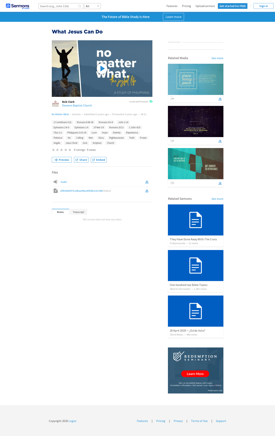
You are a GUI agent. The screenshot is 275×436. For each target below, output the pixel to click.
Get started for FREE (233, 6)
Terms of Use (199, 421)
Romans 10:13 (116, 127)
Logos (72, 421)
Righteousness (116, 137)
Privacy (178, 421)
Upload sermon (205, 6)
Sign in (263, 6)
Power (143, 137)
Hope (104, 132)
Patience (58, 137)
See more (217, 58)
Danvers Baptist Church (77, 105)
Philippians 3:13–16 (76, 132)
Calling (79, 137)
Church (110, 143)
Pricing (186, 6)
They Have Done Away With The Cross (193, 239)
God (85, 143)
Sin (69, 137)
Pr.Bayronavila (177, 243)
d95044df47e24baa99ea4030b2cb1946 (85, 190)
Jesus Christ (71, 143)
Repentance (132, 132)
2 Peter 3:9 (99, 127)
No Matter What (60, 114)
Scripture (97, 143)
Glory (101, 137)
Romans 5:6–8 (106, 122)
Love (94, 132)
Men (91, 137)
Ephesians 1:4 (81, 127)
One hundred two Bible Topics (188, 285)
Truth (131, 137)
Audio (64, 182)
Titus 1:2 (58, 132)
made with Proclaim (140, 102)
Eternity (117, 132)
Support (221, 421)
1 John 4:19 (134, 127)
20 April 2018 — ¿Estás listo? (187, 330)
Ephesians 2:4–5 (61, 127)
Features (172, 6)
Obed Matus (176, 334)
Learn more (173, 17)
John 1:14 (123, 122)
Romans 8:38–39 (85, 122)
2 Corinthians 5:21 (62, 122)
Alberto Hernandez (180, 289)
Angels (57, 143)
